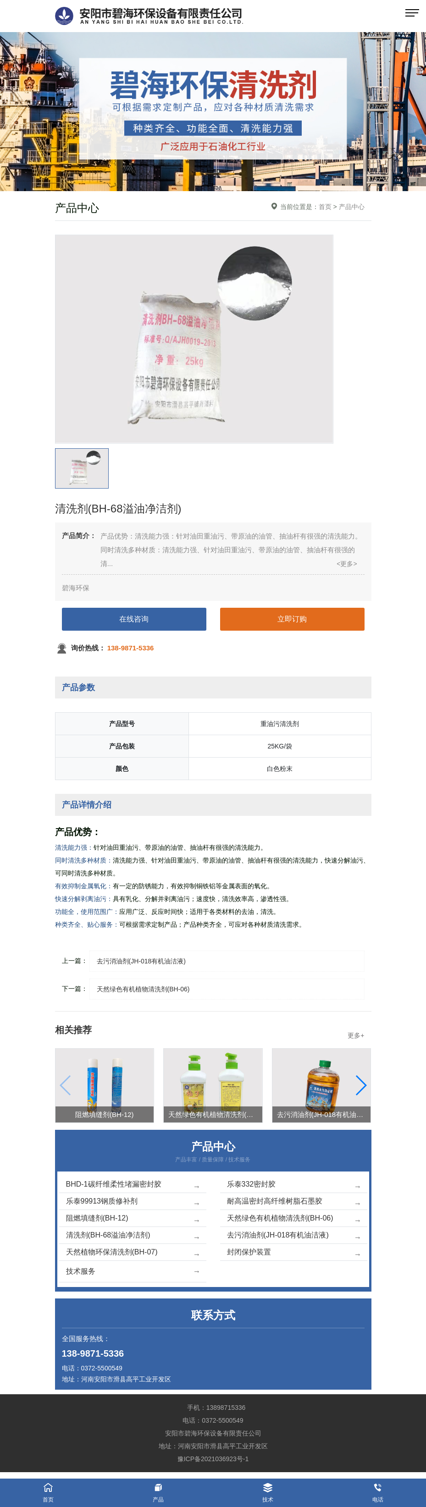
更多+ (356, 1035)
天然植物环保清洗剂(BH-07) (132, 1253)
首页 (325, 206)
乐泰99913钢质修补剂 (132, 1202)
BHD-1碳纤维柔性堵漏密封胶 (132, 1185)
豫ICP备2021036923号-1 (213, 1459)
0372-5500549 (101, 1368)
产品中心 (352, 206)
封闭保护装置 (293, 1253)
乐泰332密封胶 (293, 1185)
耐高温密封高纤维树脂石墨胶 (293, 1202)
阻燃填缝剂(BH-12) (132, 1219)
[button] (360, 1085)
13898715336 (226, 1407)
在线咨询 (134, 619)
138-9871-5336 (93, 1353)
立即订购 (292, 619)
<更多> (347, 563)
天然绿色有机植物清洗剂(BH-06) (293, 1219)
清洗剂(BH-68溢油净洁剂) (132, 1236)
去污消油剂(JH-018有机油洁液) (293, 1236)
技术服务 (132, 1271)
